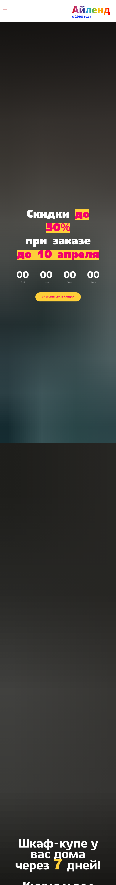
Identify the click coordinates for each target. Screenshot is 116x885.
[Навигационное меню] (5, 11)
